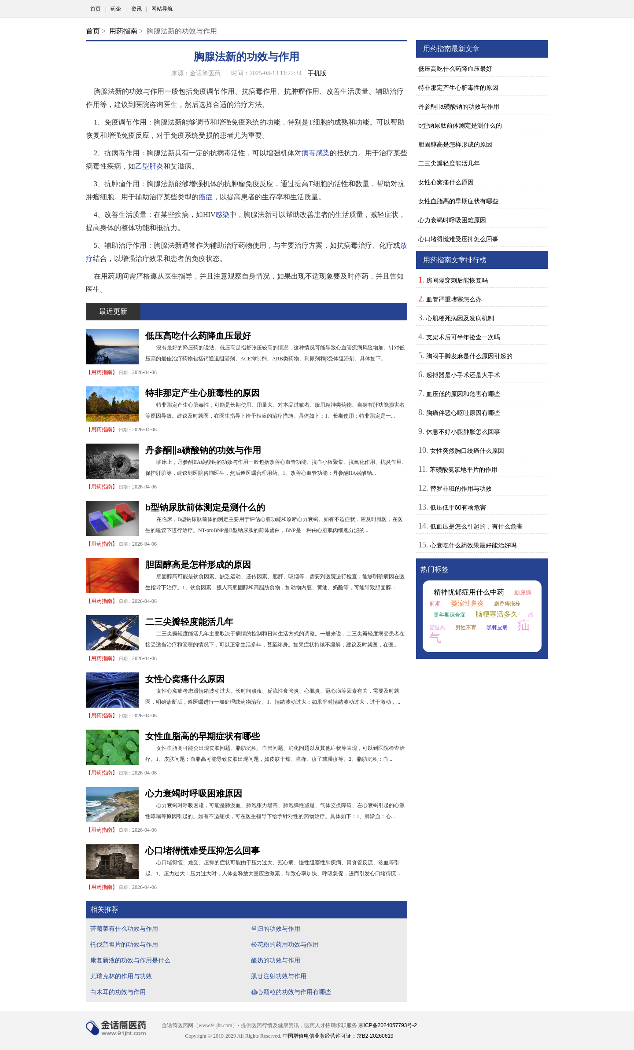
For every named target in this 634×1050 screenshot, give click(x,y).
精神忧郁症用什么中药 (469, 592)
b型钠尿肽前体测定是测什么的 (205, 507)
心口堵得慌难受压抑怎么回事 (202, 850)
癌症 (206, 197)
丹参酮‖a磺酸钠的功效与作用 (203, 450)
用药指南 (123, 31)
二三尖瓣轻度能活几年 (189, 622)
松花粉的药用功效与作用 (285, 944)
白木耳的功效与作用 (118, 991)
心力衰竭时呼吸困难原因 (193, 793)
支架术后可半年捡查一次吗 (463, 337)
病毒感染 (316, 153)
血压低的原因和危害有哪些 (463, 393)
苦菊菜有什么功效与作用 (124, 928)
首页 (95, 9)
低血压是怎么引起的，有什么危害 (476, 526)
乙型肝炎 (149, 166)
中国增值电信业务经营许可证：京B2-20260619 (338, 1036)
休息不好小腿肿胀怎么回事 (463, 431)
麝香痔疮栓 (507, 604)
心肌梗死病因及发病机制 (460, 318)
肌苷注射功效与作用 (278, 976)
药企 (116, 9)
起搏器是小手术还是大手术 (463, 374)
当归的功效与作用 (275, 928)
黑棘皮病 (497, 627)
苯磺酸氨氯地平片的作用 (464, 469)
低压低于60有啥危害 (458, 507)
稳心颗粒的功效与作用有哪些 (291, 991)
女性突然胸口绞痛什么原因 (467, 450)
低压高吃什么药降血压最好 (198, 336)
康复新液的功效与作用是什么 (130, 960)
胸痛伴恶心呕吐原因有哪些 (463, 412)
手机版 (317, 73)
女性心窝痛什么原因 (185, 679)
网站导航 (162, 9)
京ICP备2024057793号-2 (387, 1025)
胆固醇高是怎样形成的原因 (198, 564)
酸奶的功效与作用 (275, 960)
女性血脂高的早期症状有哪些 (202, 736)
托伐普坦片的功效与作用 (124, 944)
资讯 (136, 9)
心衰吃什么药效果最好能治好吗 (473, 545)
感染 (222, 214)
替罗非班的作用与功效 (461, 488)
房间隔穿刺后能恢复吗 (457, 280)
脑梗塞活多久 (497, 614)
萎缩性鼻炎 (467, 603)
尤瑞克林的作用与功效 (121, 976)
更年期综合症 (449, 615)
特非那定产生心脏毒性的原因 (202, 393)
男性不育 (465, 627)
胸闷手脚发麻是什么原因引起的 (469, 356)
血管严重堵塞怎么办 (454, 299)
